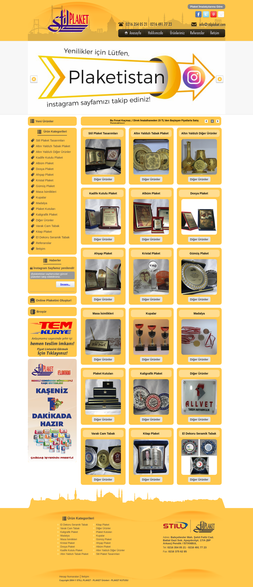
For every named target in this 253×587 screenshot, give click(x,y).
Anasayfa (133, 33)
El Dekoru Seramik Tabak (53, 237)
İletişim (213, 33)
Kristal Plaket (45, 180)
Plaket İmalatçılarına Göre (206, 6)
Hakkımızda (156, 33)
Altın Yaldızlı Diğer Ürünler (53, 151)
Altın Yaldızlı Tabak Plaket (53, 146)
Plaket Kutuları (45, 208)
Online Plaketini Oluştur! (54, 300)
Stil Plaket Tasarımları (50, 140)
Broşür (42, 311)
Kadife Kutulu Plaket (49, 157)
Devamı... (65, 284)
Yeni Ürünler (45, 121)
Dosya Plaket (45, 169)
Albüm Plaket (45, 163)
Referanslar (198, 33)
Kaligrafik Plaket (46, 214)
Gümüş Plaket (45, 186)
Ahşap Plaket (45, 174)
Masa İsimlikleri (46, 191)
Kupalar (41, 197)
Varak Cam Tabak (47, 226)
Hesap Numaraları (69, 576)
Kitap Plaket (44, 231)
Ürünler (178, 33)
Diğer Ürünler (45, 220)
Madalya (41, 203)
